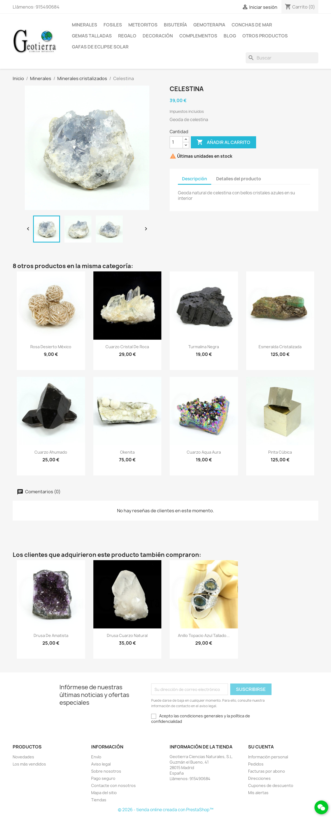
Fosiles (113, 25)
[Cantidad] (176, 142)
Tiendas (98, 799)
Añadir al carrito (223, 142)
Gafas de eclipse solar (100, 47)
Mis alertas (258, 792)
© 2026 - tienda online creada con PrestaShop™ (165, 810)
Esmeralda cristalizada (280, 346)
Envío (96, 756)
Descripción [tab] (194, 179)
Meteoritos (143, 25)
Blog (230, 36)
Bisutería (175, 25)
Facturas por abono (266, 771)
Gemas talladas (92, 36)
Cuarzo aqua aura (204, 452)
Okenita (127, 452)
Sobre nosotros (106, 771)
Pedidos (256, 764)
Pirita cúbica (280, 452)
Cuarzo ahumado (50, 452)
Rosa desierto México (50, 346)
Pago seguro (103, 778)
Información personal (268, 756)
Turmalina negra (203, 346)
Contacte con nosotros (113, 785)
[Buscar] (282, 57)
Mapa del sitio (104, 792)
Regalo (127, 36)
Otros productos (265, 36)
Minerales (84, 25)
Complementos (198, 36)
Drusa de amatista (51, 635)
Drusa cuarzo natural (127, 635)
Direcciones (259, 778)
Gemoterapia (209, 25)
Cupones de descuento (270, 785)
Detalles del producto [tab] (238, 179)
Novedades (23, 756)
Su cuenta (261, 747)
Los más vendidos (29, 764)
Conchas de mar (252, 25)
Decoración (158, 36)
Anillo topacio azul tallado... (204, 635)
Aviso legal (101, 764)
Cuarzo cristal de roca (127, 346)
